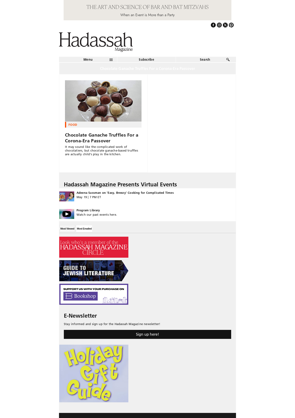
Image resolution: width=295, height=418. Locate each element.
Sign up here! (147, 334)
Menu (88, 59)
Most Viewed (67, 228)
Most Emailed (84, 228)
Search (205, 59)
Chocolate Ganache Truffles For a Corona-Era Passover (102, 137)
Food (72, 124)
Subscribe (146, 59)
